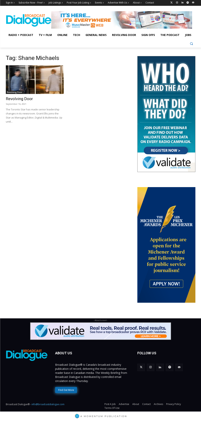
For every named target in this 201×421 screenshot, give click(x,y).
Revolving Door (14, 92)
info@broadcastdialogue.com (48, 404)
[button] (191, 44)
